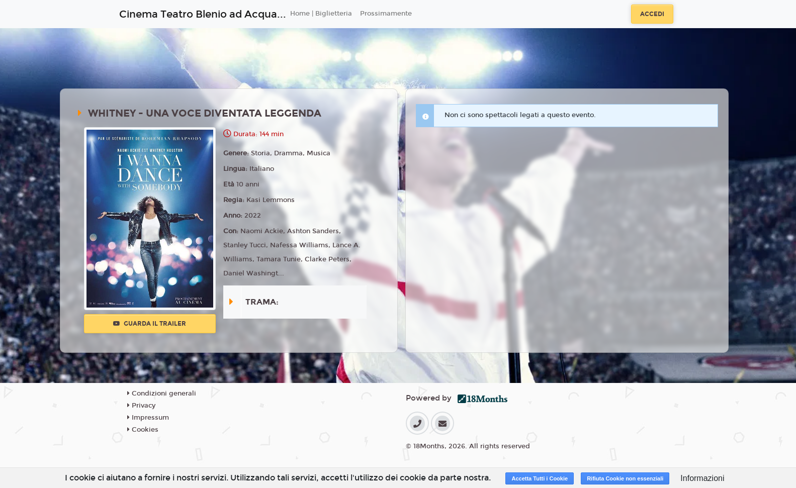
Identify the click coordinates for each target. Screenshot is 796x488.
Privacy (141, 406)
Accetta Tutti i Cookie (539, 478)
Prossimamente (386, 14)
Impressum (148, 418)
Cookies (142, 430)
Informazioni (702, 478)
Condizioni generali (161, 393)
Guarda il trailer (149, 323)
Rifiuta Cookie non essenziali (625, 478)
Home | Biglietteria (321, 14)
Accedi (652, 14)
